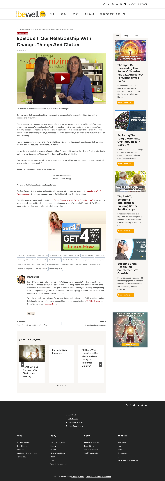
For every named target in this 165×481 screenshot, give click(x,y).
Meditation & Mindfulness (27, 453)
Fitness (53, 449)
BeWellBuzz (22, 50)
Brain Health (21, 446)
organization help (53, 264)
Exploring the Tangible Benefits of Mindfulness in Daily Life (128, 140)
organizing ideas (81, 264)
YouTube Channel (93, 301)
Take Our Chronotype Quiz (128, 460)
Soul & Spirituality (91, 453)
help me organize (87, 256)
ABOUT (132, 4)
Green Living (89, 446)
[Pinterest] (121, 4)
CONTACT (142, 4)
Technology (122, 453)
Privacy (75, 476)
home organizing (23, 260)
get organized (43, 256)
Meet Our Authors (75, 426)
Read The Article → (126, 102)
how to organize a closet (26, 264)
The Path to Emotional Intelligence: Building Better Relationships (127, 203)
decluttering (31, 256)
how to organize (98, 260)
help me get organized (71, 256)
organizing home (67, 264)
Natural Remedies (91, 449)
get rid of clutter (55, 256)
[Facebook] (104, 4)
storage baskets (41, 269)
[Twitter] (108, 4)
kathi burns (41, 264)
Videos (120, 457)
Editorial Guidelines (94, 476)
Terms (81, 476)
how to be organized (39, 260)
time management (55, 269)
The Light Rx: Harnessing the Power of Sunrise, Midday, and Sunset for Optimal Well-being (130, 73)
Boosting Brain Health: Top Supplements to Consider (127, 268)
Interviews (122, 442)
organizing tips (95, 264)
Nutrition (53, 457)
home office (100, 256)
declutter (21, 256)
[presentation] (32, 353)
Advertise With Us (75, 422)
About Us (72, 415)
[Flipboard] (125, 4)
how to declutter (67, 260)
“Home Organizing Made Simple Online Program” (73, 200)
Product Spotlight (110, 14)
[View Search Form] (124, 14)
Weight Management (58, 464)
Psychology (21, 457)
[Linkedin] (130, 405)
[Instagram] (112, 4)
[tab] (57, 385)
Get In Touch (73, 418)
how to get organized (83, 260)
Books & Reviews (24, 442)
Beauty (53, 446)
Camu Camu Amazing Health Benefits (38, 323)
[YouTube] (116, 4)
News (120, 446)
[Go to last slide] (22, 364)
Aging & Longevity (57, 442)
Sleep (52, 460)
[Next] (100, 364)
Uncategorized (22, 33)
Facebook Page (50, 304)
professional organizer (25, 269)
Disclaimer (106, 476)
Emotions (20, 449)
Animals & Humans (91, 442)
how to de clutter (54, 260)
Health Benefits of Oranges (84, 323)
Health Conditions (57, 453)
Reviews (121, 449)
